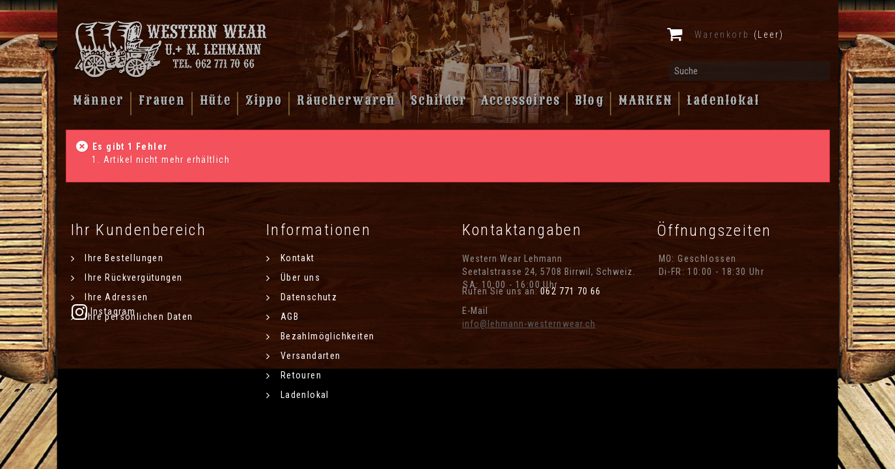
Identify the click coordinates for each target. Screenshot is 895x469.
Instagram (691, 311)
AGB (288, 316)
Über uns (298, 277)
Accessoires (520, 100)
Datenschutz (307, 297)
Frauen (162, 100)
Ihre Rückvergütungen (132, 277)
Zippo (263, 100)
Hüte (216, 100)
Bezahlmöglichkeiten (325, 336)
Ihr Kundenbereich (139, 230)
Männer (98, 100)
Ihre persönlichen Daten (137, 316)
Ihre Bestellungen (122, 258)
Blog (589, 100)
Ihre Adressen (115, 297)
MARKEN (645, 100)
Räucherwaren (346, 100)
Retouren (299, 375)
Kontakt (295, 258)
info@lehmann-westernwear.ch (529, 324)
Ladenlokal (723, 100)
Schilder (439, 100)
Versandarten (308, 355)
